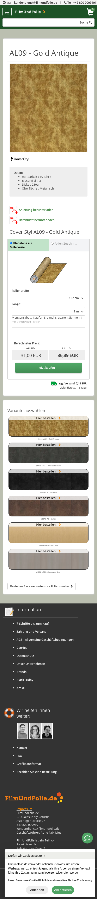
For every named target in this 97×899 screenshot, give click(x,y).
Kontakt (22, 748)
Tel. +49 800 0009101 (81, 3)
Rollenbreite (20, 291)
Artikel (21, 688)
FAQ (19, 756)
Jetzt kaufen (46, 368)
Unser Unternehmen (31, 664)
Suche (86, 22)
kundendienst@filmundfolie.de (35, 3)
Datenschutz (25, 656)
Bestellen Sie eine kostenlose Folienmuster (41, 586)
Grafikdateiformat (29, 764)
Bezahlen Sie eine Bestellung (37, 772)
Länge (16, 304)
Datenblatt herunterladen (37, 220)
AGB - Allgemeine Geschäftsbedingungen (45, 640)
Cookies (22, 648)
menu (7, 12)
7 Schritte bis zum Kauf (33, 624)
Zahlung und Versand (32, 632)
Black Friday (25, 680)
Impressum (24, 809)
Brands (21, 672)
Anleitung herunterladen (36, 210)
